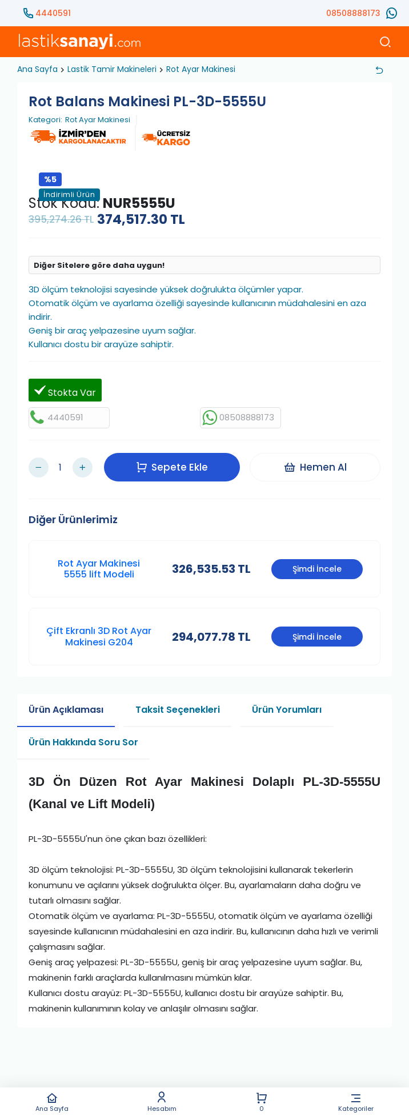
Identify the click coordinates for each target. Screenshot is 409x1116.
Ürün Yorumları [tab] (287, 706)
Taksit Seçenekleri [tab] (177, 706)
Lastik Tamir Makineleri (112, 69)
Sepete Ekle (173, 465)
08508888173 (353, 13)
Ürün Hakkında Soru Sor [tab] (83, 739)
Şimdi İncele (317, 566)
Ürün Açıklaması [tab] (66, 706)
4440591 (53, 13)
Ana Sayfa (51, 1102)
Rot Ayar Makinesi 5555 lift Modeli (99, 566)
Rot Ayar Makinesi (200, 69)
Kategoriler (356, 1102)
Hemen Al (316, 465)
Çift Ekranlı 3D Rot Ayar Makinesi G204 (98, 634)
